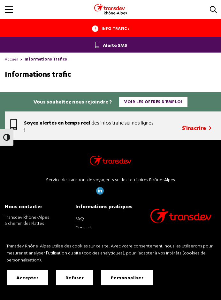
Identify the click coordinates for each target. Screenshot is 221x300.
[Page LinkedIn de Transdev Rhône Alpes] (100, 193)
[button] (213, 10)
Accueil (11, 59)
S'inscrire (196, 128)
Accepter (27, 277)
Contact (83, 227)
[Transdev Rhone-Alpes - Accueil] (110, 9)
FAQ (79, 218)
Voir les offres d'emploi (153, 101)
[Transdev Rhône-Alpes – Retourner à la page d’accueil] (110, 162)
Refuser (74, 277)
